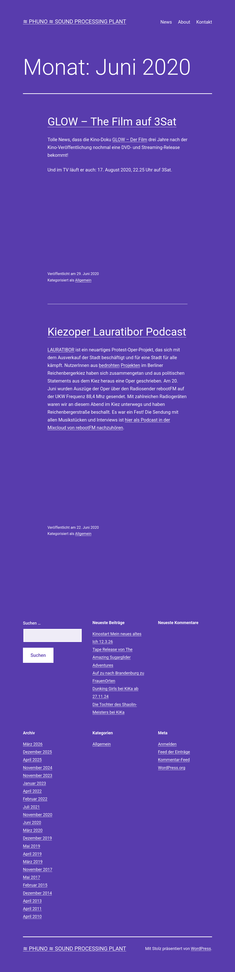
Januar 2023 (34, 783)
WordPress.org (171, 767)
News (166, 22)
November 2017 (37, 869)
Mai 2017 (31, 877)
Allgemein (83, 280)
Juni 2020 (32, 822)
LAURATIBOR (61, 349)
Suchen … (32, 623)
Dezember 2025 (37, 751)
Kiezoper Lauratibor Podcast (117, 331)
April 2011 (32, 908)
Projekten (130, 365)
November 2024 (37, 767)
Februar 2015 (35, 885)
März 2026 (32, 744)
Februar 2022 (35, 798)
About (184, 22)
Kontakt (204, 22)
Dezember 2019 (37, 838)
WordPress (201, 948)
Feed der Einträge (174, 751)
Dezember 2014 (37, 893)
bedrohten (109, 365)
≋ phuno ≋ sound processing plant (74, 21)
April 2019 (32, 853)
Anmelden (167, 744)
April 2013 (32, 900)
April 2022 (32, 791)
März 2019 (32, 861)
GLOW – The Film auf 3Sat (112, 121)
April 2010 (32, 916)
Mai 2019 (31, 846)
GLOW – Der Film (129, 139)
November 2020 (37, 814)
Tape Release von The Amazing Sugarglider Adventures (112, 657)
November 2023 (37, 775)
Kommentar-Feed (174, 759)
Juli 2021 (31, 806)
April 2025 (32, 759)
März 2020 (32, 830)
